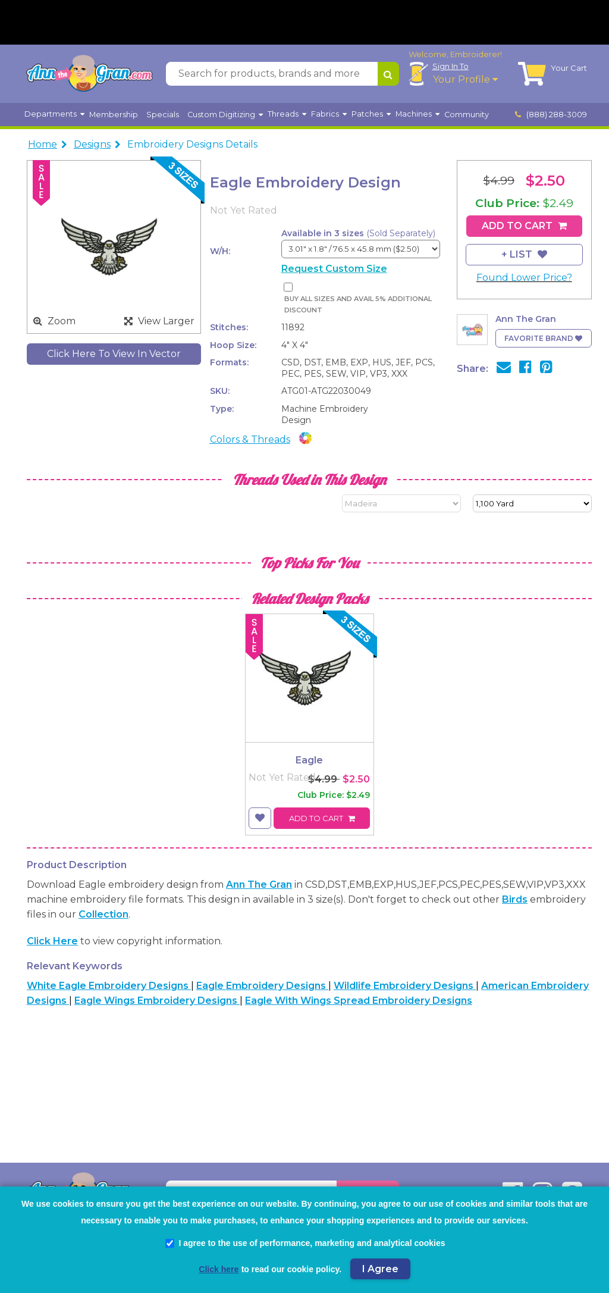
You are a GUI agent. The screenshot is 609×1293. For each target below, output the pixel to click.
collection (103, 914)
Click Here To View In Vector (114, 353)
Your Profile (465, 79)
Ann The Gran (259, 884)
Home (42, 144)
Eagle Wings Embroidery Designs (157, 1000)
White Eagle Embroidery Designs (109, 985)
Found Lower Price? (524, 277)
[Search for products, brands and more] (272, 74)
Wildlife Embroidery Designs (405, 985)
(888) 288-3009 (551, 114)
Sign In (450, 66)
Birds (515, 899)
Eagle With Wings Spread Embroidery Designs (358, 1000)
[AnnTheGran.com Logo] (89, 74)
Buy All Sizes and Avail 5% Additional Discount (358, 304)
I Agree (380, 1269)
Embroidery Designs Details (192, 144)
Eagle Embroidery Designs (262, 985)
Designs (92, 144)
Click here (52, 941)
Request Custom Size (334, 268)
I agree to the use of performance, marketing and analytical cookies (305, 1243)
